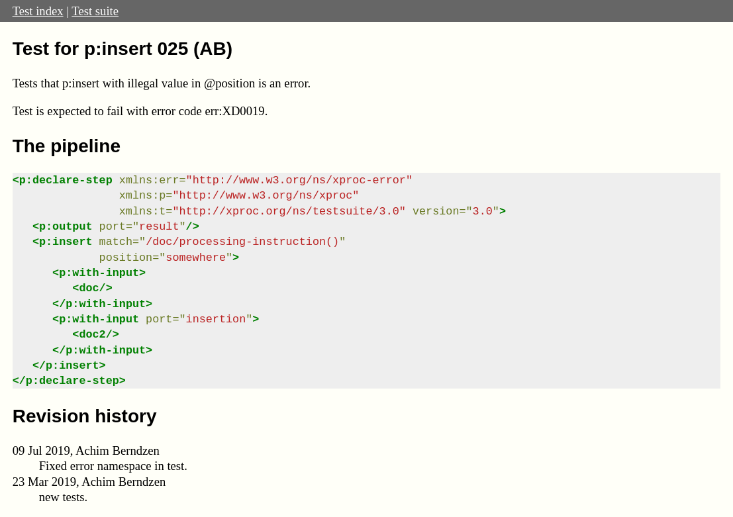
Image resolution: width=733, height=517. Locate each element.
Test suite (95, 11)
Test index (38, 11)
